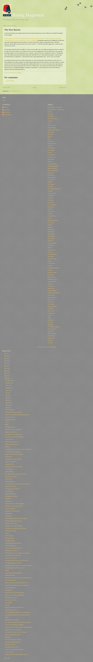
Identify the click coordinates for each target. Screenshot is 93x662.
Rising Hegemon (23, 15)
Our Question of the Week (11, 496)
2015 (5, 353)
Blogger (53, 347)
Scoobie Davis (51, 288)
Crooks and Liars (52, 157)
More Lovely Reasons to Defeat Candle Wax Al (16, 582)
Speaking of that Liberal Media (12, 511)
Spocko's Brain (51, 295)
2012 (5, 361)
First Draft (50, 191)
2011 (5, 363)
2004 (5, 658)
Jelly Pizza (50, 209)
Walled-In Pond (51, 335)
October (7, 385)
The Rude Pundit (51, 281)
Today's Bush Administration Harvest (13, 572)
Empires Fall (51, 173)
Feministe (50, 182)
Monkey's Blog (51, 234)
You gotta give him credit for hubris (13, 563)
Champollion (7, 109)
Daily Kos (50, 161)
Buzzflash (50, 145)
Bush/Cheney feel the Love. (11, 550)
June (6, 395)
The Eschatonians (52, 177)
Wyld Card (50, 340)
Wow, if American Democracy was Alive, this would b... (18, 622)
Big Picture (50, 134)
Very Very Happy (52, 329)
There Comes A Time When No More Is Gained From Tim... (19, 627)
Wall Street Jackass (52, 333)
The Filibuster (51, 184)
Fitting (6, 617)
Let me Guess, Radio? (10, 587)
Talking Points (51, 313)
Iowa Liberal (51, 200)
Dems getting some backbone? (12, 488)
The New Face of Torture (11, 476)
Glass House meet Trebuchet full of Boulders (15, 528)
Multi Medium (51, 236)
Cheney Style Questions (10, 461)
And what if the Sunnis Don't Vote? (13, 429)
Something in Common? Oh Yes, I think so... (15, 567)
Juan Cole (50, 218)
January (7, 407)
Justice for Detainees (10, 409)
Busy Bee (7, 605)
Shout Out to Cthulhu (10, 417)
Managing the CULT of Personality (13, 459)
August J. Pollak (51, 125)
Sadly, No (50, 283)
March (7, 402)
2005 (5, 378)
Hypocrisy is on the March (11, 610)
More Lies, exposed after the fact (12, 634)
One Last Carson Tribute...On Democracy (14, 595)
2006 (5, 376)
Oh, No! (7, 422)
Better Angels (51, 132)
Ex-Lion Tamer (51, 179)
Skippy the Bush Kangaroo (54, 292)
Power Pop (50, 270)
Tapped (49, 315)
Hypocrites (7, 637)
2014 (5, 356)
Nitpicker (50, 247)
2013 (5, 358)
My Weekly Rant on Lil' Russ (12, 647)
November (8, 383)
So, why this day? (9, 469)
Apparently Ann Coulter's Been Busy (13, 526)
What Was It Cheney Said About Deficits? (15, 592)
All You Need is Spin (10, 427)
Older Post (62, 87)
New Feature (8, 516)
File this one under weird (11, 523)
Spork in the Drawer (52, 297)
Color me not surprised (10, 580)
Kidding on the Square (53, 220)
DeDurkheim (7, 112)
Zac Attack (50, 342)
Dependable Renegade (53, 166)
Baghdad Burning (52, 127)
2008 (5, 371)
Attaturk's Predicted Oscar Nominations (14, 607)
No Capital (50, 252)
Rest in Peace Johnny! (10, 644)
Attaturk (6, 107)
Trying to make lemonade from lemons (14, 454)
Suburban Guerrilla (52, 306)
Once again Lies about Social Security (14, 506)
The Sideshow (51, 320)
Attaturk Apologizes (10, 481)
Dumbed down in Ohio (10, 486)
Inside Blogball (8, 602)
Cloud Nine (8, 498)
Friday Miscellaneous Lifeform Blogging (14, 503)
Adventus (50, 111)
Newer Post (6, 87)
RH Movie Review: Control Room (13, 629)
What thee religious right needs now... (14, 521)
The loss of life (8, 479)
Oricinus (50, 261)
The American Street (52, 118)
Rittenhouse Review (52, 279)
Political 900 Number (10, 575)
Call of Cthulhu (51, 148)
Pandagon (50, 265)
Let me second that (9, 652)
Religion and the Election (11, 432)
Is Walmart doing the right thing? (12, 451)
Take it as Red (51, 311)
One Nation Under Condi (11, 597)
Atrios (49, 123)
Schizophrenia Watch (10, 540)
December (7, 380)
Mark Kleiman (51, 229)
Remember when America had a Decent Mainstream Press (18, 577)
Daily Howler (51, 159)
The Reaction (51, 274)
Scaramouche (51, 286)
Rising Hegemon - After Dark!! (55, 107)
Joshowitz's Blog (51, 216)
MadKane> (50, 225)
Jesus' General (51, 211)
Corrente (50, 152)
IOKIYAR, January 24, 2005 (11, 619)
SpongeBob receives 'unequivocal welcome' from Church (18, 565)
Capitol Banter (51, 150)
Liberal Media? (8, 513)
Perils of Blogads (9, 535)
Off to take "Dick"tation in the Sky (13, 639)
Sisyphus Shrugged (52, 290)
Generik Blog (51, 195)
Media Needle (51, 231)
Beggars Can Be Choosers (54, 130)
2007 (5, 373)
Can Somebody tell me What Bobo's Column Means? (17, 612)
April (6, 400)
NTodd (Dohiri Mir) (52, 254)
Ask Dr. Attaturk (9, 471)
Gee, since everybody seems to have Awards (15, 474)
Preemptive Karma (52, 272)
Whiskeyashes (51, 338)
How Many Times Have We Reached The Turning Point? (18, 449)
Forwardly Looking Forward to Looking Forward (16, 560)
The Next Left (51, 245)
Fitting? (7, 533)
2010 (5, 366)
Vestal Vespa (51, 331)
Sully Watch (50, 308)
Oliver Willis (51, 256)
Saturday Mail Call (9, 464)
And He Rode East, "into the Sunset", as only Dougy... (17, 553)
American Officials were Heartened (13, 412)
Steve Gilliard (51, 304)
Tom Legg (50, 322)
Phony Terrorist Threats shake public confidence (16, 518)
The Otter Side (51, 263)
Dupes (6, 424)
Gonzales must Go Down (11, 600)
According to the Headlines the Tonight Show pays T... (17, 614)
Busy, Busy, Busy (52, 143)
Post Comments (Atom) (14, 91)
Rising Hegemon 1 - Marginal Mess (56, 109)
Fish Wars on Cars (52, 193)
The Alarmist (51, 116)
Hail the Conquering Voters (11, 441)
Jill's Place (50, 213)
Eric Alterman (51, 175)
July (6, 392)
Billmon (49, 136)
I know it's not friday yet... (11, 558)
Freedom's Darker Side (10, 530)
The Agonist (50, 114)
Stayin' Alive (51, 302)
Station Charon (51, 299)
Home (35, 87)
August (7, 390)
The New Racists (9, 491)
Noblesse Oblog (51, 250)
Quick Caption (8, 501)
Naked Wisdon (51, 238)
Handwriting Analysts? (10, 493)
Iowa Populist (51, 202)
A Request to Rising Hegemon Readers (14, 649)
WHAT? (7, 570)
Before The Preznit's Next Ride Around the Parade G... (17, 414)
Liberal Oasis (51, 222)
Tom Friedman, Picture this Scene (13, 555)
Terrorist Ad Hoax (9, 439)
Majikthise (50, 227)
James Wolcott (51, 207)
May (6, 397)
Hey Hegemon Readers (10, 419)
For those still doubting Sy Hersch (13, 548)
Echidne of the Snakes (53, 170)
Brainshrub (50, 141)
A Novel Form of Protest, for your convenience (16, 632)
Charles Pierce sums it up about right (13, 466)
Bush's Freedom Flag (10, 508)
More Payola (8, 590)
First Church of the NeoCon (54, 188)
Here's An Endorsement (10, 545)
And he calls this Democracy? (12, 444)
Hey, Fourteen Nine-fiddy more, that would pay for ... (17, 585)
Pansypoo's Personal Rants (54, 268)
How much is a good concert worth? (13, 434)
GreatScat (50, 197)
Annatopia (50, 121)
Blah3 (49, 139)
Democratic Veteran (52, 164)
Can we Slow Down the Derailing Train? (14, 437)
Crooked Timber (51, 154)
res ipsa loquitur (7, 114)
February (7, 405)
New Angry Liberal (52, 243)
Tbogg (49, 317)
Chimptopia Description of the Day (13, 543)
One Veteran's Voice (52, 258)
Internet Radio (8, 456)
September (8, 388)
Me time (7, 446)
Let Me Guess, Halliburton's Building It (14, 624)
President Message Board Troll (12, 642)
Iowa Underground (52, 204)
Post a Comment (10, 80)
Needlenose (50, 240)
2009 (5, 368)
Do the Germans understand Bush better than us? (16, 654)
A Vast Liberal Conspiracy (54, 326)
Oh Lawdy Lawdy (9, 538)
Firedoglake (50, 186)
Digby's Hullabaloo (52, 168)
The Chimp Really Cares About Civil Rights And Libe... (18, 484)
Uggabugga (50, 324)
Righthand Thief (51, 277)
